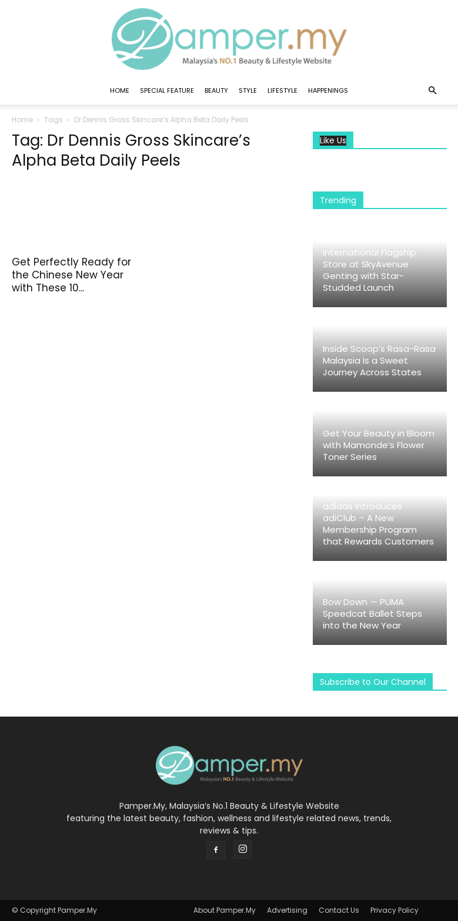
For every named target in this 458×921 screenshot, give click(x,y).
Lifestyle (282, 90)
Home (119, 90)
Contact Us (339, 910)
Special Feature (167, 90)
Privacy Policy (394, 910)
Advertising (287, 910)
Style (248, 90)
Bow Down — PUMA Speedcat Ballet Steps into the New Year (372, 613)
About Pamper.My (224, 910)
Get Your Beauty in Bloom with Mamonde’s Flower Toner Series (378, 445)
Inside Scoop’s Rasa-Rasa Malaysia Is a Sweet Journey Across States (379, 360)
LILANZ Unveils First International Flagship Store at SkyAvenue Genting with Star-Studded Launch (369, 264)
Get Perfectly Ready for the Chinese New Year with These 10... (71, 275)
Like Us (333, 141)
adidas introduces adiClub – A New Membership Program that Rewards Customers (378, 523)
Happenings (328, 90)
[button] (433, 90)
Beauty (216, 90)
